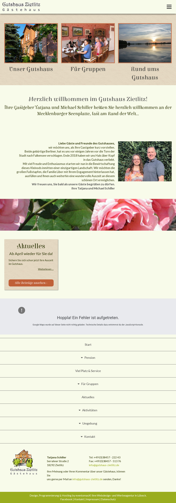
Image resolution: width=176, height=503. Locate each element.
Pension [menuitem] (89, 357)
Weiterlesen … (46, 269)
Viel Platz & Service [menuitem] (88, 371)
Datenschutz (108, 499)
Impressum (92, 499)
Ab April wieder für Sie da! (31, 253)
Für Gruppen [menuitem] (89, 384)
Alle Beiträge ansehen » (31, 283)
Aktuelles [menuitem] (88, 397)
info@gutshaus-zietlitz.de (104, 465)
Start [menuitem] (88, 344)
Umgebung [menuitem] (89, 423)
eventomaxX (83, 495)
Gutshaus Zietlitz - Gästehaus (24, 462)
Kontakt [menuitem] (89, 436)
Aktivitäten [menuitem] (89, 410)
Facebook (66, 499)
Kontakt (79, 499)
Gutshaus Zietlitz (21, 7)
